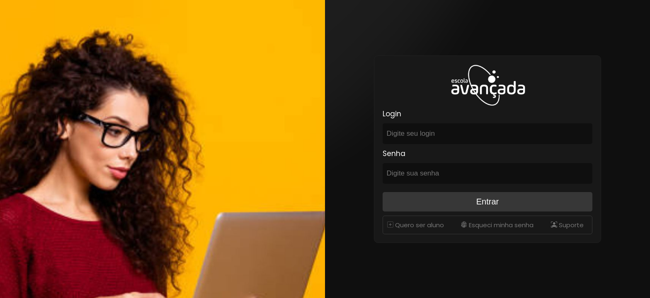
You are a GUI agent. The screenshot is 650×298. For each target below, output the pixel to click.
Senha (394, 154)
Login (392, 114)
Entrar (487, 201)
